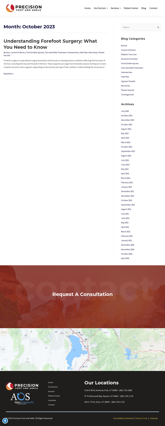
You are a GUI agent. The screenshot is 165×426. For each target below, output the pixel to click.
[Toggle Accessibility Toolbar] (5, 421)
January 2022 (126, 187)
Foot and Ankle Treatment (56, 52)
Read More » (9, 73)
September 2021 (128, 204)
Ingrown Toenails (128, 81)
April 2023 (125, 138)
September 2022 (128, 151)
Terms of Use (141, 418)
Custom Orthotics (18, 52)
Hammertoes (73, 52)
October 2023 (126, 124)
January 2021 (126, 240)
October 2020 (126, 254)
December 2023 (127, 120)
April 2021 (125, 227)
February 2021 (127, 236)
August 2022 (126, 155)
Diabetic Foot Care (129, 54)
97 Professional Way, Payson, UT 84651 (101, 396)
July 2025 (125, 111)
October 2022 (126, 147)
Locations (52, 400)
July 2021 (125, 213)
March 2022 (125, 178)
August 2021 (126, 209)
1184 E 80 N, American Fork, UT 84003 (101, 390)
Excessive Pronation (129, 59)
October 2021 (126, 200)
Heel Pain (84, 52)
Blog (143, 8)
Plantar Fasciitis (127, 90)
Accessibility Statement (123, 418)
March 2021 (125, 231)
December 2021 (127, 191)
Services (115, 8)
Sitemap (154, 418)
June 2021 (125, 218)
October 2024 (126, 115)
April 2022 (125, 173)
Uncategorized (127, 94)
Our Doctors (100, 8)
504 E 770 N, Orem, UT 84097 (97, 401)
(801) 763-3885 (125, 390)
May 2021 (125, 222)
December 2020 (127, 245)
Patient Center (131, 8)
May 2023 (125, 133)
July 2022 (125, 160)
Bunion (7, 52)
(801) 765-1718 (126, 396)
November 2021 (127, 196)
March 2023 (125, 142)
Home (87, 8)
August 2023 (126, 129)
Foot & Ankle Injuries (35, 52)
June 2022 (125, 164)
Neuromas (93, 52)
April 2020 (125, 258)
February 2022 (127, 182)
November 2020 (127, 249)
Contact (153, 8)
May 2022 (125, 169)
